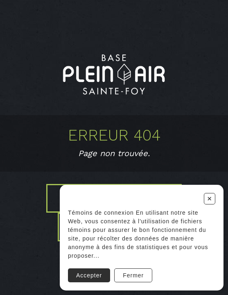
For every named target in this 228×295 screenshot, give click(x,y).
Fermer (133, 275)
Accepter (89, 275)
